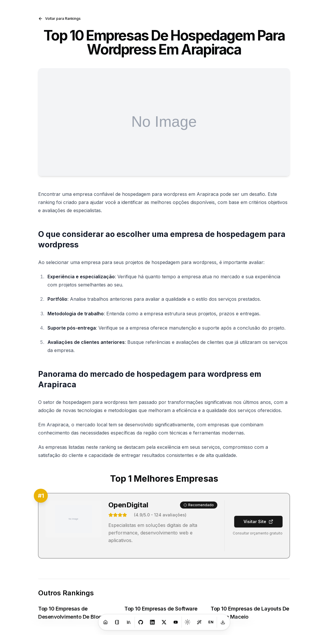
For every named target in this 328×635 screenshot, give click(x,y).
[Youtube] (175, 622)
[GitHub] (141, 622)
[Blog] (117, 622)
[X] (164, 622)
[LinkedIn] (152, 622)
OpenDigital (128, 505)
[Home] (105, 622)
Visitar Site (258, 521)
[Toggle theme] (187, 622)
